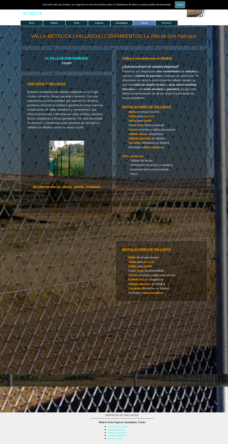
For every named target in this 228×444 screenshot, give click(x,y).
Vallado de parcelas (117, 433)
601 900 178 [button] (32, 13)
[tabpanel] (32, 13)
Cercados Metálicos (117, 435)
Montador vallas (115, 438)
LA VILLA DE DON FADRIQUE (35, 59)
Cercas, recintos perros (118, 427)
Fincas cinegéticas (116, 430)
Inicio (32, 22)
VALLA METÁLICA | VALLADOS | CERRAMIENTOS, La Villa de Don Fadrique (113, 36)
